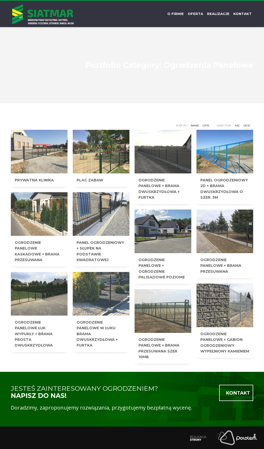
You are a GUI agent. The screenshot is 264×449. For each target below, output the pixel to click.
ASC (237, 125)
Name (195, 125)
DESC (247, 125)
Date (205, 125)
